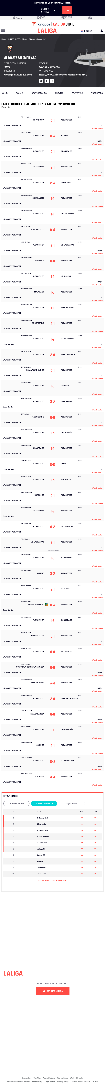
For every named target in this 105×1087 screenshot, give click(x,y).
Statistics (77, 93)
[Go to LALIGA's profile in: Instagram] (52, 81)
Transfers (97, 93)
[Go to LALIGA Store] (52, 24)
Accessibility (37, 1081)
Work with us (62, 1078)
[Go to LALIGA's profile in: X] (41, 81)
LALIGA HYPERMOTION (44, 803)
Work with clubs (76, 1078)
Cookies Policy (77, 1081)
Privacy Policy (62, 1081)
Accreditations (49, 1078)
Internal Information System (18, 1081)
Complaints (26, 1078)
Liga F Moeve (72, 803)
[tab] (16, 803)
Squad (19, 93)
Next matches (39, 93)
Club (4, 93)
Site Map (37, 1078)
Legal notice (50, 1081)
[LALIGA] (47, 31)
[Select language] (88, 30)
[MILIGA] (101, 30)
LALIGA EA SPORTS (16, 803)
